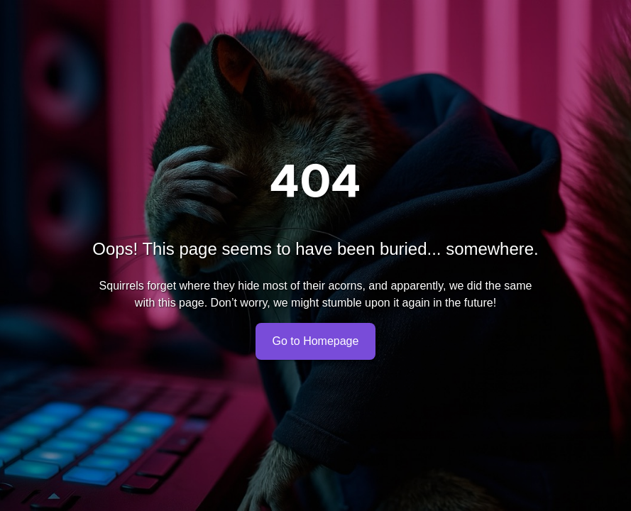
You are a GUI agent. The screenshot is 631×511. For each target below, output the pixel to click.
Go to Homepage (316, 341)
